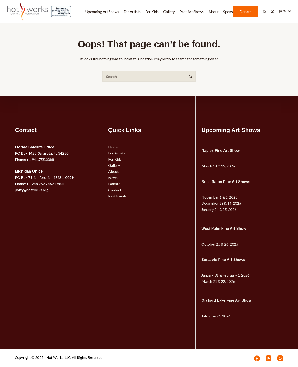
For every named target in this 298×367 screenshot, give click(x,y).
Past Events (117, 196)
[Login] (272, 11)
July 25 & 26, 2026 (215, 316)
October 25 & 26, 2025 (219, 244)
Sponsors (230, 11)
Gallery (169, 11)
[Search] (264, 11)
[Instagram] (280, 358)
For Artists (132, 11)
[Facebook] (257, 358)
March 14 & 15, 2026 (218, 166)
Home (113, 147)
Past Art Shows (191, 11)
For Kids (152, 11)
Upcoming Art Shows (102, 11)
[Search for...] (143, 76)
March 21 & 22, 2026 (218, 281)
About (213, 11)
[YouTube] (268, 358)
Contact (114, 190)
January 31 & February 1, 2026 (225, 275)
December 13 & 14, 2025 (221, 203)
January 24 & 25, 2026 (219, 209)
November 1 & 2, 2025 (219, 197)
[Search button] (190, 76)
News (113, 177)
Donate (245, 11)
